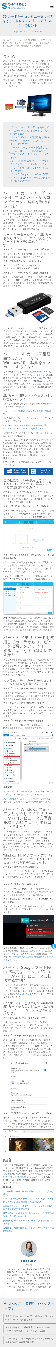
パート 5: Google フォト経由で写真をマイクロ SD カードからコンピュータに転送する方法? (30, 177)
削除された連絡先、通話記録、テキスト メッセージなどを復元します (27, 427)
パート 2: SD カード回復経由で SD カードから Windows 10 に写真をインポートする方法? (30, 141)
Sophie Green (20, 31)
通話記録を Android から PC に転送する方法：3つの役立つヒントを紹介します (29, 1318)
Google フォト (25, 994)
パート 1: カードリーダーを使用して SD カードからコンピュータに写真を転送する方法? (29, 130)
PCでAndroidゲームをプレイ (17, 798)
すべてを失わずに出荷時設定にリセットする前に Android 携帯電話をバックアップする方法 (28, 1329)
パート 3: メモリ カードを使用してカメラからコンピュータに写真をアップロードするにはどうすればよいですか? (30, 152)
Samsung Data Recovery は (36, 371)
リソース (21, 39)
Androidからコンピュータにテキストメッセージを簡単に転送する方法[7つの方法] (29, 1340)
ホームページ (9, 39)
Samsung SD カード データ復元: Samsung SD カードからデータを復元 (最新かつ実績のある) (28, 1200)
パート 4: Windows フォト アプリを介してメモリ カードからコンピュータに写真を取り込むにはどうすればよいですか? (29, 166)
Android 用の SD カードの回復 (17, 791)
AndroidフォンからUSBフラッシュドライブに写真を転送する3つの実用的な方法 (28, 1207)
